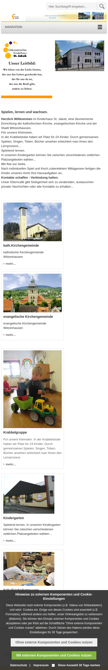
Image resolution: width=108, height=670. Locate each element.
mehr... (11, 464)
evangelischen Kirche (70, 123)
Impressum (41, 665)
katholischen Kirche (37, 123)
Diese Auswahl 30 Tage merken (79, 665)
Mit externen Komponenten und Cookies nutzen (54, 655)
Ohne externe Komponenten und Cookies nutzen (53, 642)
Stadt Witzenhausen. (16, 128)
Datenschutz (18, 665)
